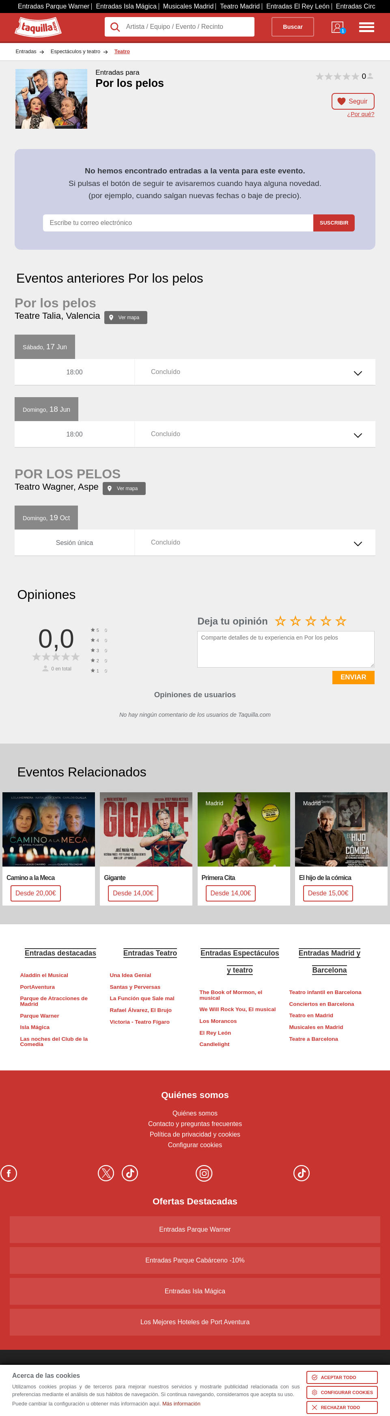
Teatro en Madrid (311, 1015)
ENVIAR (353, 677)
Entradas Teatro (150, 953)
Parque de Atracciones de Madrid (53, 1001)
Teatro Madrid (240, 6)
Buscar (293, 27)
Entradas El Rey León (298, 6)
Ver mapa (129, 317)
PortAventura (37, 987)
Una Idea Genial (130, 975)
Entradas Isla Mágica (126, 6)
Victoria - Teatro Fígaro (140, 1022)
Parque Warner (39, 1016)
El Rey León (215, 1033)
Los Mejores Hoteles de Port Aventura (195, 1322)
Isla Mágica (35, 1027)
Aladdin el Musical (44, 975)
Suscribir (334, 223)
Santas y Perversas (135, 987)
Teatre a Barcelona (313, 1039)
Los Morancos (218, 1021)
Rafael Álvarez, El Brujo (141, 1010)
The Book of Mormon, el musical (231, 995)
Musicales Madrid (188, 6)
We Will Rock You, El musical (238, 1009)
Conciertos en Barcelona (321, 1004)
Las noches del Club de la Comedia (54, 1042)
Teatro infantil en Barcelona (325, 992)
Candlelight (215, 1044)
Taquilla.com (33, 20)
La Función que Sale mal (142, 998)
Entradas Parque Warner (53, 6)
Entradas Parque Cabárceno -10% (195, 1260)
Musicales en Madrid (316, 1027)
